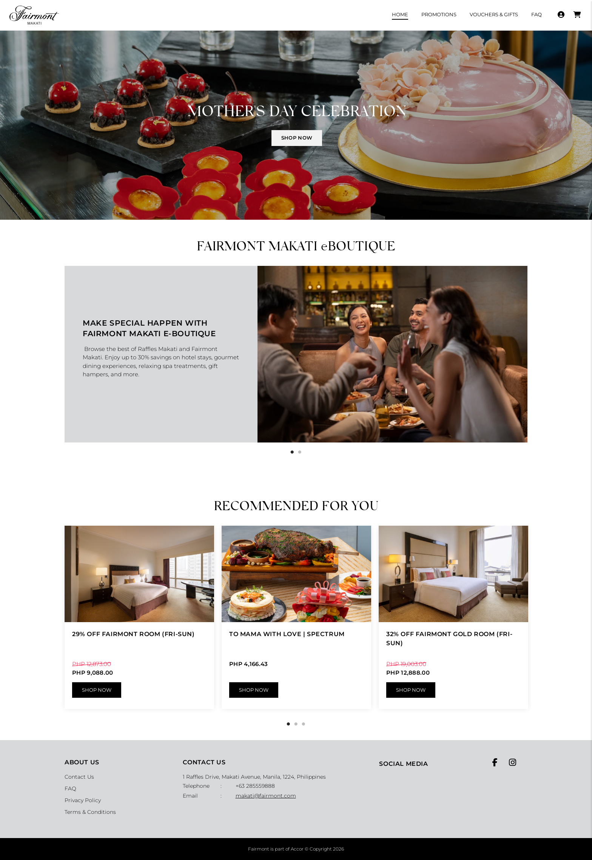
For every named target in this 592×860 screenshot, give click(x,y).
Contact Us (79, 776)
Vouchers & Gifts (494, 14)
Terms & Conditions (90, 812)
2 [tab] (300, 452)
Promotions (438, 14)
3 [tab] (303, 724)
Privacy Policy (83, 800)
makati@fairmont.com (266, 795)
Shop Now (96, 690)
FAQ (536, 14)
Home (400, 14)
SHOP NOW (296, 138)
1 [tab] (292, 452)
